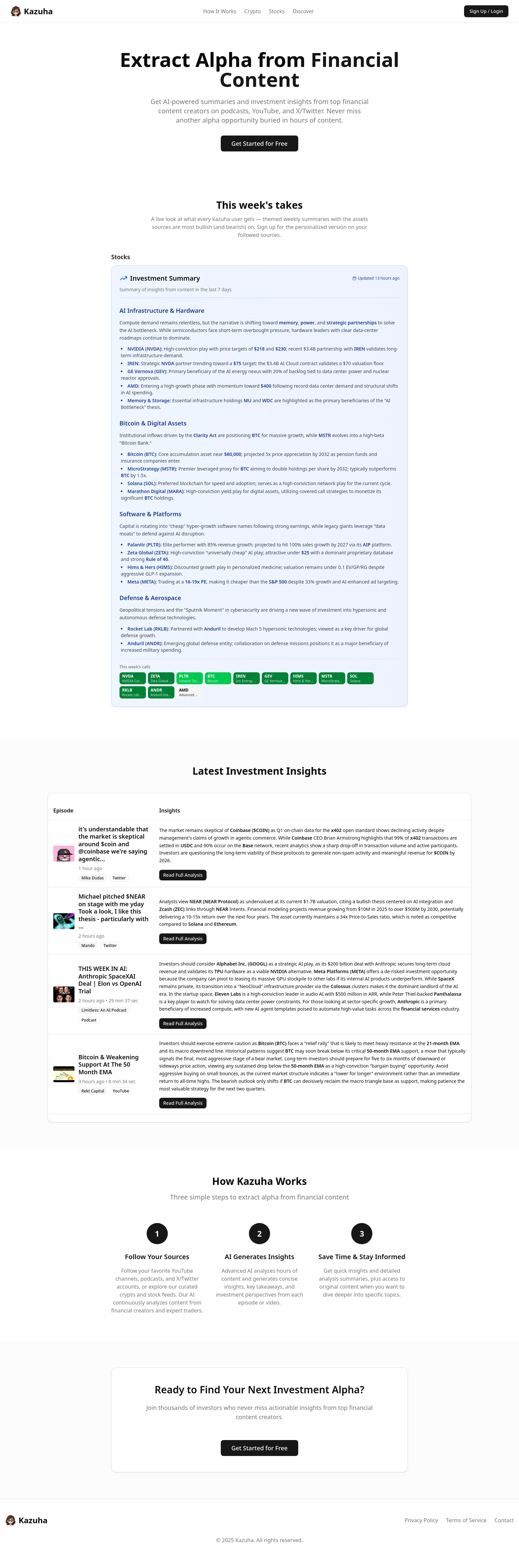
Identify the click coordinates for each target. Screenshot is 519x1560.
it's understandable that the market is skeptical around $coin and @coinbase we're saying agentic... (113, 844)
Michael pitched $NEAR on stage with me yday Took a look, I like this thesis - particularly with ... (113, 911)
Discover (303, 11)
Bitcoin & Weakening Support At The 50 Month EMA (108, 1064)
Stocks (277, 11)
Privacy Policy (421, 1520)
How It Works (219, 11)
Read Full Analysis (183, 875)
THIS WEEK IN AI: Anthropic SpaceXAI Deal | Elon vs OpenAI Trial (110, 980)
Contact (504, 1520)
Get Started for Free (259, 143)
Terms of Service (466, 1520)
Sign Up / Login (486, 11)
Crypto (252, 11)
